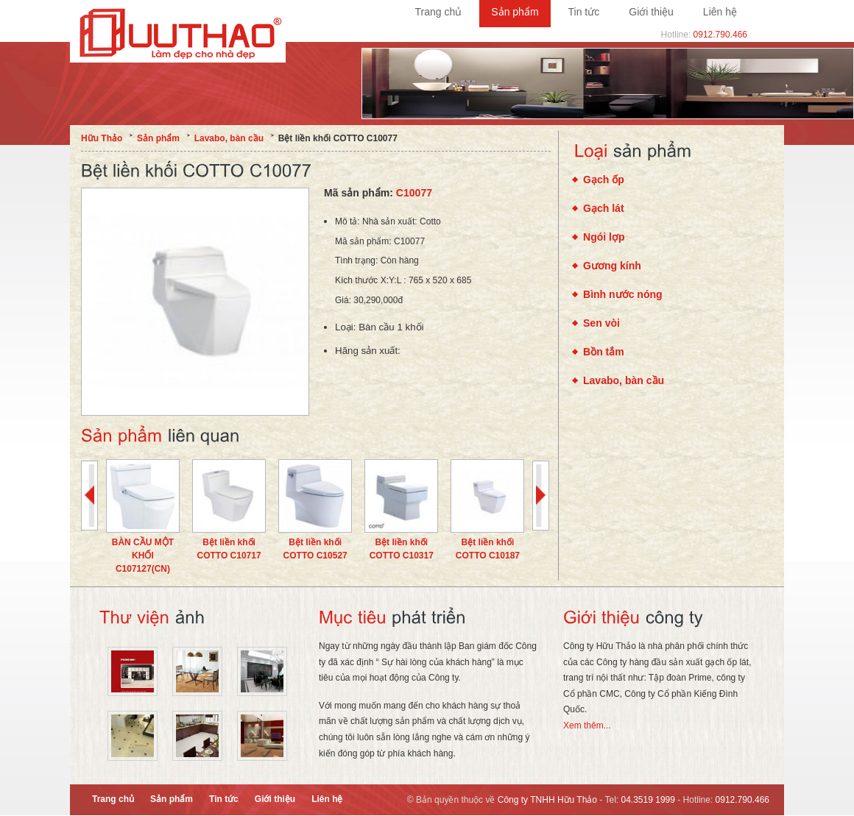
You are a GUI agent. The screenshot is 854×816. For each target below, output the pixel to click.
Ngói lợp (604, 237)
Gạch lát (603, 208)
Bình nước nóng (623, 294)
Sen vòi (601, 323)
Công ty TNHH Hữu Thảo (547, 800)
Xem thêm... (587, 725)
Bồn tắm (603, 352)
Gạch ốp (603, 179)
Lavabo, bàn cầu (623, 380)
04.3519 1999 (648, 800)
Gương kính (612, 266)
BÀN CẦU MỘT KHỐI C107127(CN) (143, 555)
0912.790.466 (720, 34)
